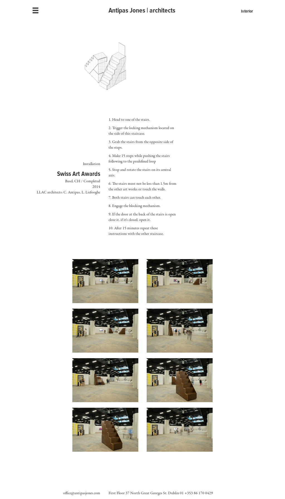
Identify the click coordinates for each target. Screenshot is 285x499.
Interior (247, 11)
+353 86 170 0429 (199, 493)
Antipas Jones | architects (142, 10)
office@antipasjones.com (81, 493)
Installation (91, 164)
